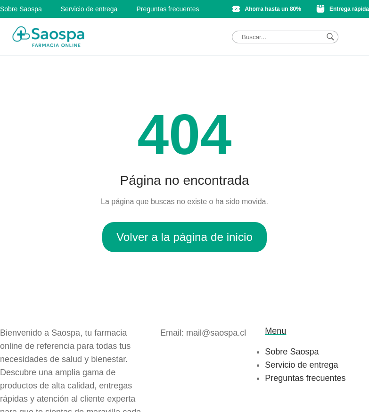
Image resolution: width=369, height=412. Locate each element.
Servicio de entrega (89, 9)
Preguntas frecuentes (167, 9)
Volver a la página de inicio (184, 237)
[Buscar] (331, 37)
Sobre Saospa (21, 9)
